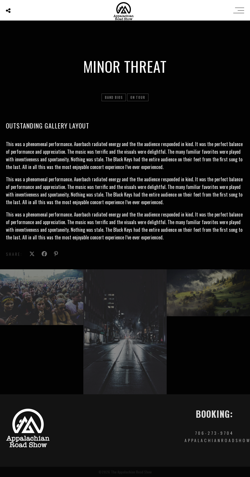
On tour (137, 97)
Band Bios (114, 97)
